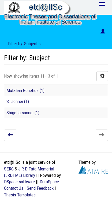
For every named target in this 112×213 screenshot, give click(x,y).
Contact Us (13, 188)
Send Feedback (40, 188)
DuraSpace (49, 181)
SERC (9, 169)
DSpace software (19, 181)
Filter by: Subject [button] (24, 43)
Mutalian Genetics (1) (25, 90)
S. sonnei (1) (17, 101)
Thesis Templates (20, 194)
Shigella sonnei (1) (22, 112)
